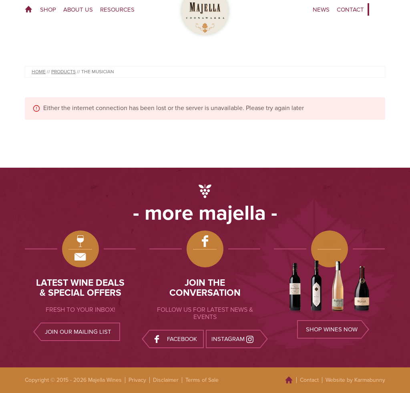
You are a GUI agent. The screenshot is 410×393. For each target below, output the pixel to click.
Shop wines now (332, 329)
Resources (117, 9)
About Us (78, 9)
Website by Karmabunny (355, 380)
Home (30, 10)
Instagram (233, 339)
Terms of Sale (202, 380)
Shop (48, 9)
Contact (350, 9)
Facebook (176, 339)
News (321, 9)
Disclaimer (166, 380)
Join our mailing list (78, 331)
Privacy (137, 380)
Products (63, 71)
